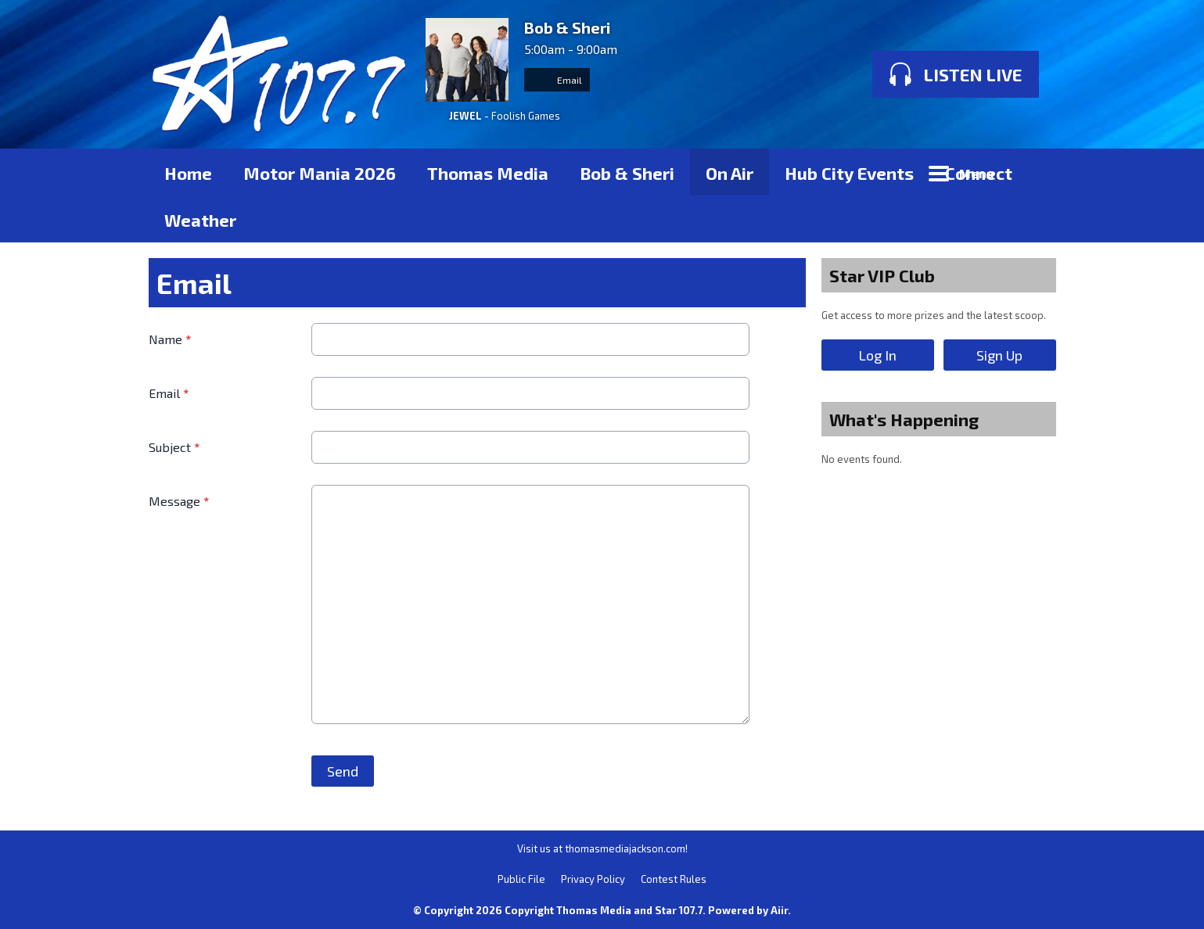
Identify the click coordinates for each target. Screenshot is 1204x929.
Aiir (779, 910)
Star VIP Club (882, 275)
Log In (877, 355)
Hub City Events (849, 173)
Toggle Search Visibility (1032, 172)
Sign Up (999, 355)
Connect (978, 173)
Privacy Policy (593, 879)
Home (188, 173)
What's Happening (904, 419)
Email (557, 79)
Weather (200, 220)
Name (170, 339)
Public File (521, 879)
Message (179, 500)
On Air (729, 173)
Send (342, 771)
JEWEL (465, 115)
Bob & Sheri (627, 173)
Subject (174, 446)
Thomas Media (487, 173)
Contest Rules (673, 879)
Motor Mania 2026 (319, 173)
